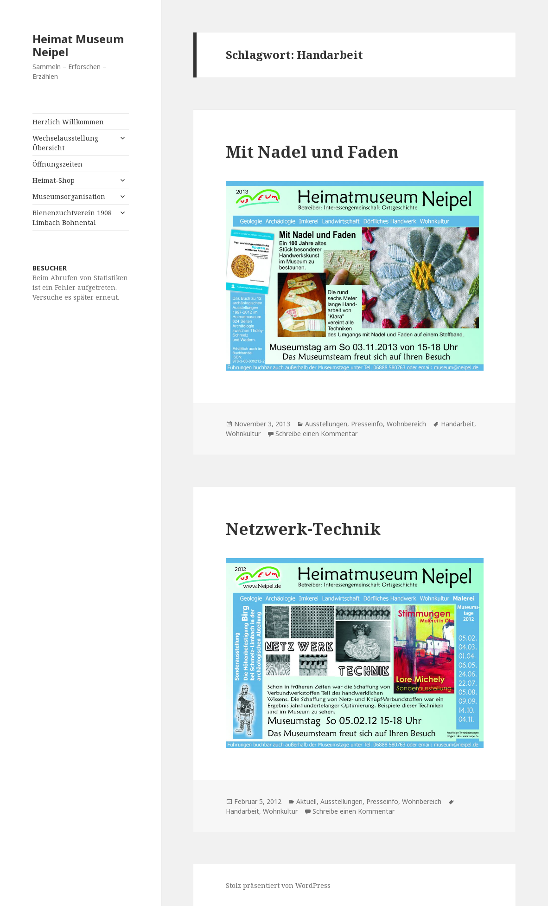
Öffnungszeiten (57, 164)
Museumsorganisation (68, 196)
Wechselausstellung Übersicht (65, 143)
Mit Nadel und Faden (312, 151)
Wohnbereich (406, 423)
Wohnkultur (243, 433)
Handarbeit (457, 423)
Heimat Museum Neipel (78, 45)
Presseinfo (367, 423)
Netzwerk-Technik (303, 529)
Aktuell (306, 801)
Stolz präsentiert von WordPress (278, 885)
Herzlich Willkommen (68, 121)
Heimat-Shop (53, 180)
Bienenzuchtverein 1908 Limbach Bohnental (72, 217)
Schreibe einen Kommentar (316, 433)
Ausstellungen (326, 423)
